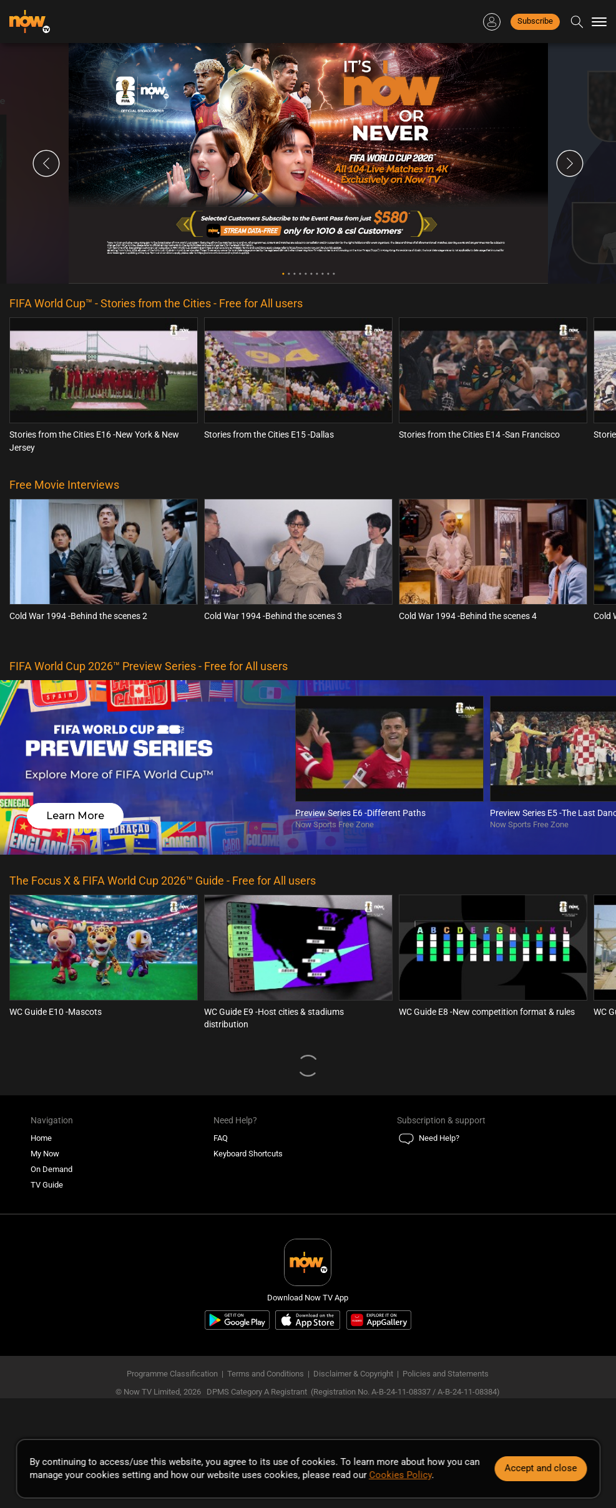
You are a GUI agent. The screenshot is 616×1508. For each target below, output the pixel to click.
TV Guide (47, 1184)
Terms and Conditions (265, 1373)
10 (333, 274)
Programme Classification (172, 1373)
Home (41, 1138)
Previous (46, 163)
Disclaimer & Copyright (353, 1373)
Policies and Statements (446, 1373)
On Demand (51, 1169)
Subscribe (535, 21)
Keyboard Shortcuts (248, 1153)
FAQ (220, 1138)
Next (569, 163)
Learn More (75, 816)
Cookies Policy (400, 1475)
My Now (45, 1153)
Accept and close (540, 1468)
